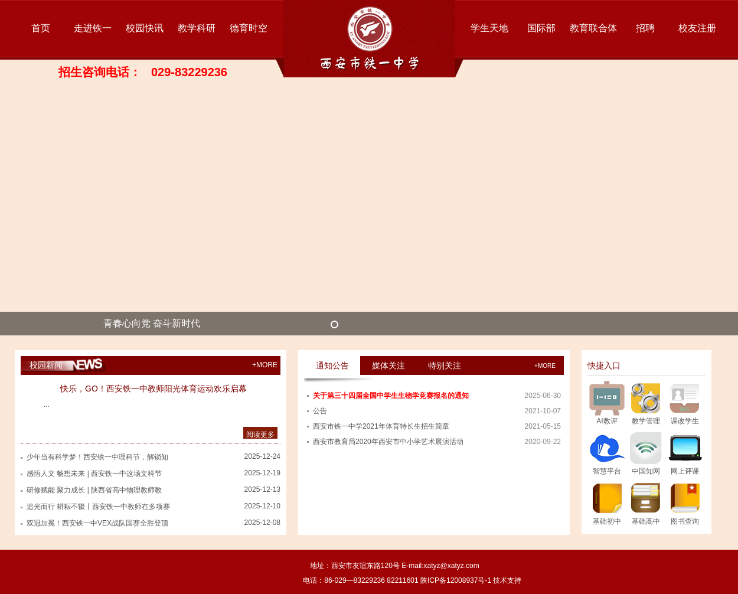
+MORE (264, 365)
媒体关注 (388, 365)
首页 (40, 28)
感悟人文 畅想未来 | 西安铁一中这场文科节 (94, 473)
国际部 (541, 28)
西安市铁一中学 (369, 38)
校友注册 (697, 28)
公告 (320, 411)
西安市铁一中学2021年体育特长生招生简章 (381, 426)
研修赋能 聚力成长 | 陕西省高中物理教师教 (94, 490)
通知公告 (332, 365)
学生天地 (489, 28)
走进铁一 (93, 28)
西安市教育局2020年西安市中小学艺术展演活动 (388, 442)
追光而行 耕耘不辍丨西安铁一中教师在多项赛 (98, 506)
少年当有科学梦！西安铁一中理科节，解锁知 (97, 457)
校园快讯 (145, 28)
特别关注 (444, 365)
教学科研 (196, 28)
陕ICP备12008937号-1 (455, 580)
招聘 (645, 28)
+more (545, 366)
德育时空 (248, 28)
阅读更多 (260, 434)
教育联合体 (593, 28)
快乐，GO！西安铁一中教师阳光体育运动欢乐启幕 (153, 388)
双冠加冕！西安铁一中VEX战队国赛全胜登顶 (97, 523)
